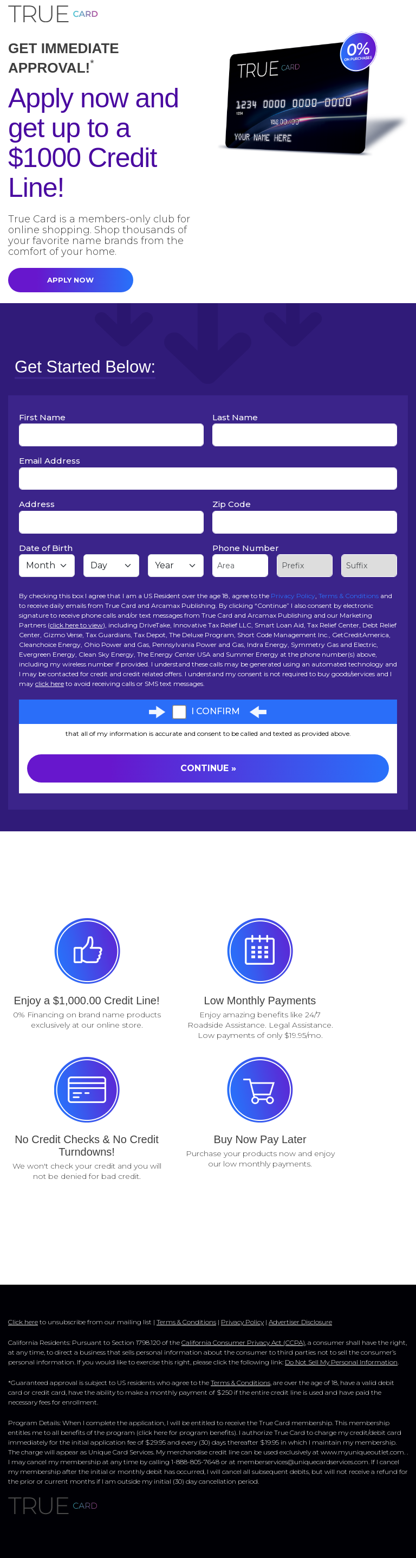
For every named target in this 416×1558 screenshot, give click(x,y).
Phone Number (245, 548)
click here (49, 683)
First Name (42, 417)
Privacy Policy (293, 596)
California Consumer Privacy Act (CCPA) (243, 1342)
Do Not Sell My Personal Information (341, 1362)
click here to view (76, 625)
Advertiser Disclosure (300, 1322)
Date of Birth (46, 548)
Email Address (49, 461)
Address (37, 504)
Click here (23, 1322)
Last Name (235, 417)
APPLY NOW (70, 279)
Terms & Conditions (348, 596)
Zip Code (231, 504)
